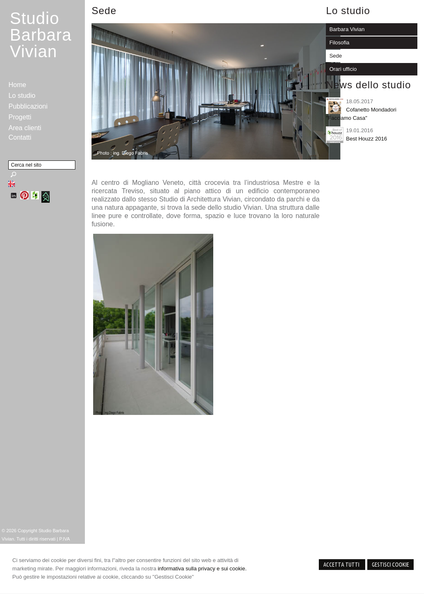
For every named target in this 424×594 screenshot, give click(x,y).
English (11, 183)
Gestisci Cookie (390, 564)
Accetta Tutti (342, 564)
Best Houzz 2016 (366, 139)
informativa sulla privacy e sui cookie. (202, 568)
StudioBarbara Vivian (41, 35)
